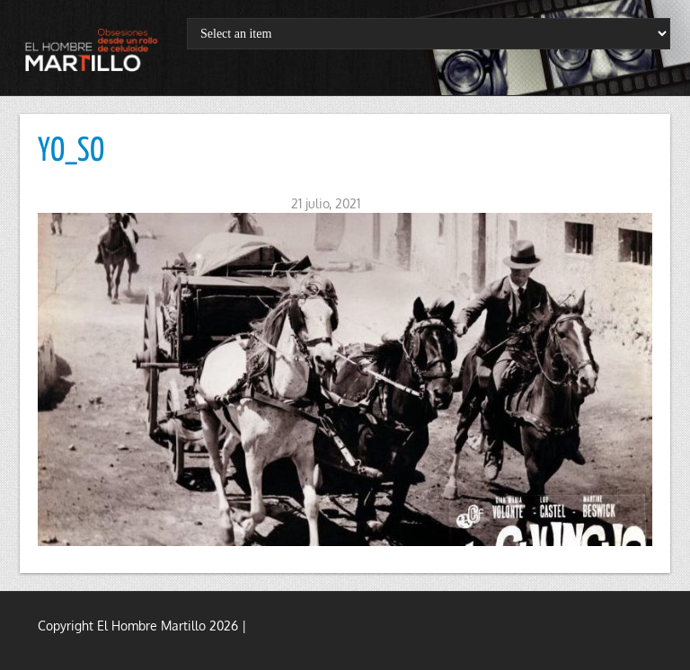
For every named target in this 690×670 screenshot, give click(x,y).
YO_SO (71, 152)
